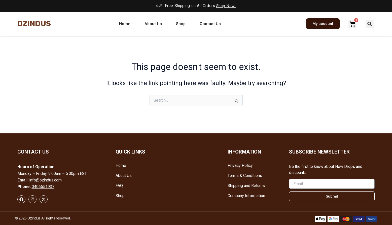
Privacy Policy (240, 165)
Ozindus (34, 23)
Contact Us (210, 23)
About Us (153, 23)
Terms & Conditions (245, 175)
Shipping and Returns (246, 186)
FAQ (119, 186)
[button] (370, 24)
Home (124, 23)
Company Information (246, 196)
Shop (181, 23)
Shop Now (226, 5)
